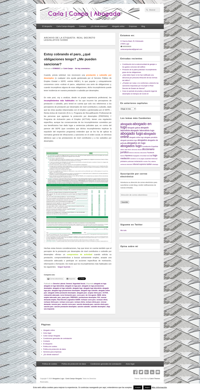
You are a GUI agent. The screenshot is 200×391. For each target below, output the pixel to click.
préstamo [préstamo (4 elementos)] (123, 161)
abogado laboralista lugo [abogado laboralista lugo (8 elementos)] (142, 130)
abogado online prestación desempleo (62, 293)
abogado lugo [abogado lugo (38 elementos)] (131, 133)
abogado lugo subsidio (89, 290)
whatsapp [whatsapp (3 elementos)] (155, 164)
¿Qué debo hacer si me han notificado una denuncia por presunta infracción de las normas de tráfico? (139, 77)
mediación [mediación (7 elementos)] (125, 158)
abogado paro (82, 293)
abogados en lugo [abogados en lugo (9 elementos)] (136, 143)
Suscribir (124, 202)
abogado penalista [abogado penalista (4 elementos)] (150, 137)
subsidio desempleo (98, 307)
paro (59, 297)
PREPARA (74, 297)
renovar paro (56, 304)
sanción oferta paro (101, 304)
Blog (143, 26)
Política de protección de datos (54, 349)
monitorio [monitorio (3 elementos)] (133, 158)
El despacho (47, 26)
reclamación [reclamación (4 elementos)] (138, 161)
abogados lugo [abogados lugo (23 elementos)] (131, 146)
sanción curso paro (69, 304)
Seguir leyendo (65, 267)
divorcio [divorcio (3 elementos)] (131, 152)
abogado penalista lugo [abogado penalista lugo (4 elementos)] (128, 140)
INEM (99, 295)
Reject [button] (147, 387)
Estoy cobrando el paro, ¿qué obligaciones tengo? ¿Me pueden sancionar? (70, 59)
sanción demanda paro (85, 304)
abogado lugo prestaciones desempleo (66, 290)
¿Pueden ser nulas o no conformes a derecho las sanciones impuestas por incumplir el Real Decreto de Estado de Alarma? (140, 85)
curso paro (81, 295)
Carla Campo (68, 68)
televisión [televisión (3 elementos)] (129, 164)
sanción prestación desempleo (65, 307)
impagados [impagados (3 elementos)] (136, 155)
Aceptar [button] (138, 387)
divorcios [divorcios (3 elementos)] (137, 152)
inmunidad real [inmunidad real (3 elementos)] (144, 155)
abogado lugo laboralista (92, 288)
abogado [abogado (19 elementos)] (126, 124)
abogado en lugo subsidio (62, 288)
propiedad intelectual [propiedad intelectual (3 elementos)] (151, 158)
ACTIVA (105, 293)
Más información (159, 387)
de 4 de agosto (91, 295)
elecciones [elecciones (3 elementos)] (143, 152)
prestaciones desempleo (88, 297)
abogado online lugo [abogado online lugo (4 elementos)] (136, 137)
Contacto (82, 26)
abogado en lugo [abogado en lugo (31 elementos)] (135, 125)
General (69, 284)
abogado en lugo (100, 284)
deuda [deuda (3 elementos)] (140, 149)
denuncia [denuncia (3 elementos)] (134, 149)
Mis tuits (123, 230)
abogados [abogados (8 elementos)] (142, 140)
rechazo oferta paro (93, 302)
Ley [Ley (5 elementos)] (150, 156)
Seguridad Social (79, 284)
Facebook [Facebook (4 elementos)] (150, 153)
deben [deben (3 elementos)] (122, 149)
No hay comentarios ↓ (83, 68)
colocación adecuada (51, 295)
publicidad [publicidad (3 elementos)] (131, 161)
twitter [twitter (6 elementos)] (149, 164)
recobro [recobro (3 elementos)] (145, 161)
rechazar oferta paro (51, 302)
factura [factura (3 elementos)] (122, 155)
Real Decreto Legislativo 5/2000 (68, 300)
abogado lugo (78, 288)
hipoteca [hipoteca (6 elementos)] (128, 155)
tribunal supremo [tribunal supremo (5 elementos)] (139, 164)
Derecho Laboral (59, 284)
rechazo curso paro (66, 302)
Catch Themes (154, 378)
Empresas (133, 26)
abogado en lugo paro (73, 286)
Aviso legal (47, 333)
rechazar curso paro (88, 300)
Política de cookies (50, 346)
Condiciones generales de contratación (57, 338)
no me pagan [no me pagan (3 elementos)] (140, 158)
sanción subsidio (83, 307)
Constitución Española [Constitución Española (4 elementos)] (150, 146)
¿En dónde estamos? (99, 26)
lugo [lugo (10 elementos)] (155, 155)
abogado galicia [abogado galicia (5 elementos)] (134, 128)
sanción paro (48, 307)
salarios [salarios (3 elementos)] (153, 161)
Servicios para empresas (52, 352)
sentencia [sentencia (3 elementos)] (123, 164)
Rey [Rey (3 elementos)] (149, 161)
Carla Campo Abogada (66, 26)
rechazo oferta (79, 302)
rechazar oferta (101, 300)
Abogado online (118, 26)
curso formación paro (68, 295)
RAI (98, 297)
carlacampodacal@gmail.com (131, 49)
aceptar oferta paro (95, 293)
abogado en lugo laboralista (54, 286)
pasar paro (66, 297)
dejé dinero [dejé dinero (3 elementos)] (128, 149)
